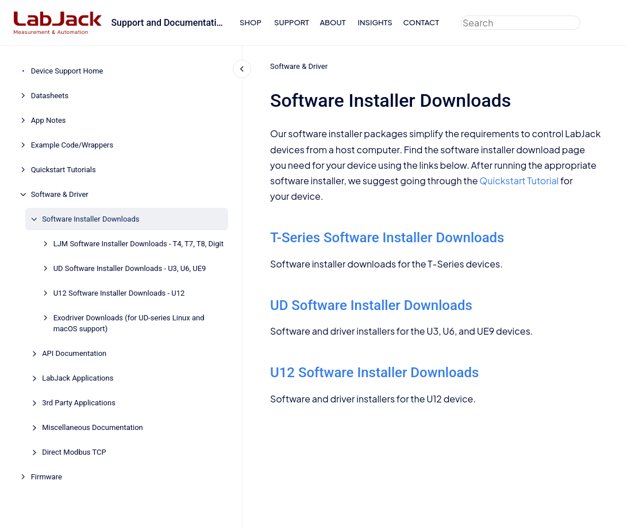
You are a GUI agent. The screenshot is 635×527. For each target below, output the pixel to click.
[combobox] (520, 23)
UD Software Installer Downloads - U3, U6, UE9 (129, 268)
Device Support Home (67, 71)
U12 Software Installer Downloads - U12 (119, 293)
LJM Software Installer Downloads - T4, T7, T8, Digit (138, 243)
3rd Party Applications (79, 402)
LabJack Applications (77, 378)
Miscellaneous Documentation (92, 427)
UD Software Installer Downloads (371, 305)
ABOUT (332, 22)
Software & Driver (59, 194)
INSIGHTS (375, 22)
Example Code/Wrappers (72, 145)
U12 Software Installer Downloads (374, 373)
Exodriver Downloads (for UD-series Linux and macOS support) (129, 323)
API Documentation (74, 353)
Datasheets (50, 95)
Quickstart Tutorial (519, 181)
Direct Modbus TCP (74, 452)
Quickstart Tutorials (63, 169)
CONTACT (421, 22)
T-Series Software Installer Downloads (387, 238)
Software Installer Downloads (90, 219)
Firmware (46, 476)
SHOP (250, 22)
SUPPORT (291, 22)
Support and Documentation (168, 22)
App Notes (48, 120)
